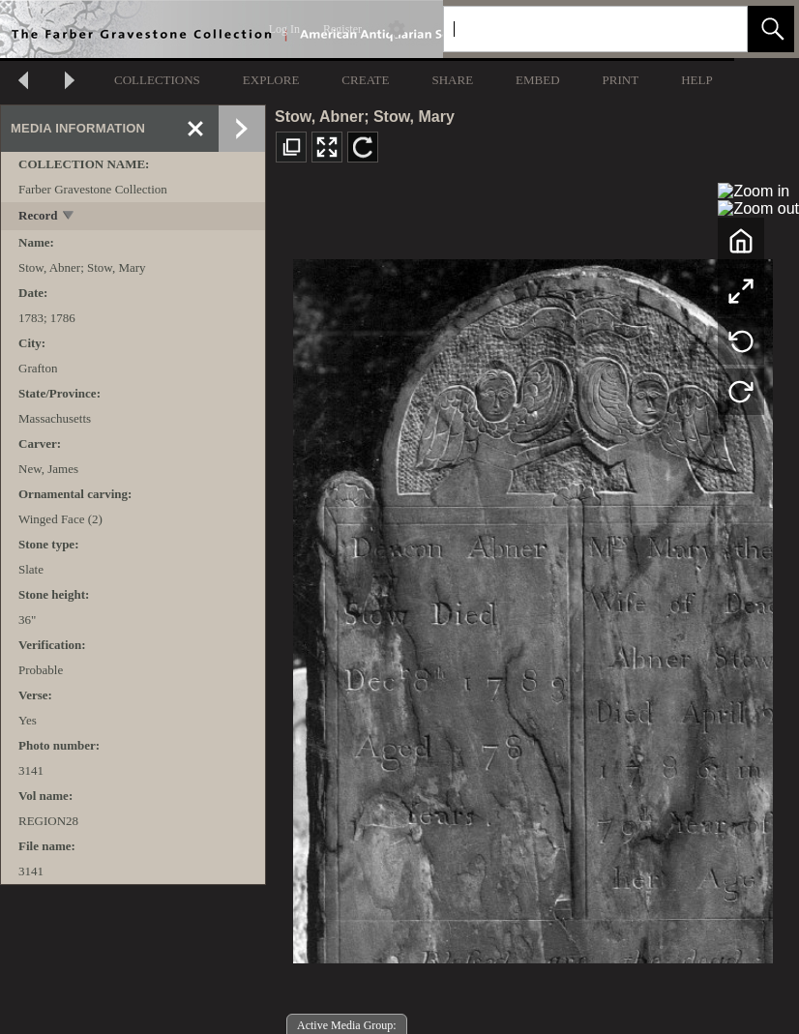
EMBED (538, 80)
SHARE (452, 80)
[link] (717, 28)
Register (342, 29)
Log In (284, 29)
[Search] (573, 29)
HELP (697, 80)
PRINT (621, 80)
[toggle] (69, 217)
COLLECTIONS (157, 80)
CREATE (365, 80)
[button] (771, 29)
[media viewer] (532, 606)
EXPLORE (271, 80)
